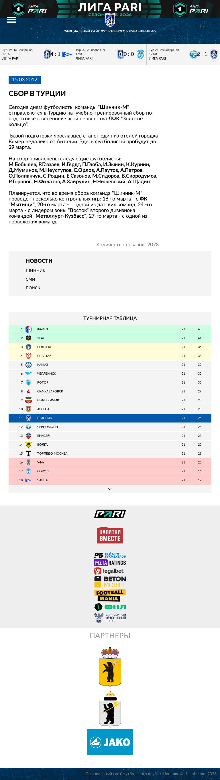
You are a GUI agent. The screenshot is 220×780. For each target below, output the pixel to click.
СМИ (30, 280)
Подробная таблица (110, 489)
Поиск (33, 288)
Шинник (35, 271)
